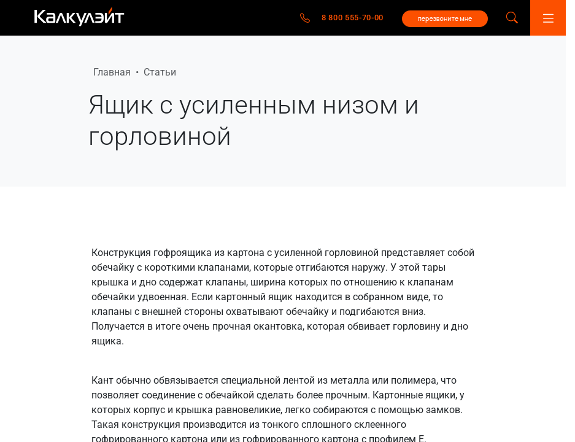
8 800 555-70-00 (353, 17)
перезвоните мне (445, 18)
